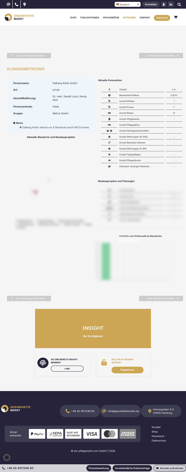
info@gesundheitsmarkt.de (123, 411)
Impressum (158, 436)
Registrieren (127, 369)
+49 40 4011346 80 (82, 411)
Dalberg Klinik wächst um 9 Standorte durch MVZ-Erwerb (55, 127)
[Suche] (179, 4)
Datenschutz (159, 440)
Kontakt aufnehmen (169, 468)
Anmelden (151, 4)
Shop (155, 431)
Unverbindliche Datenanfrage (132, 468)
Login (67, 368)
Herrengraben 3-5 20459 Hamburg (163, 411)
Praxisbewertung (99, 468)
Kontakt (156, 427)
